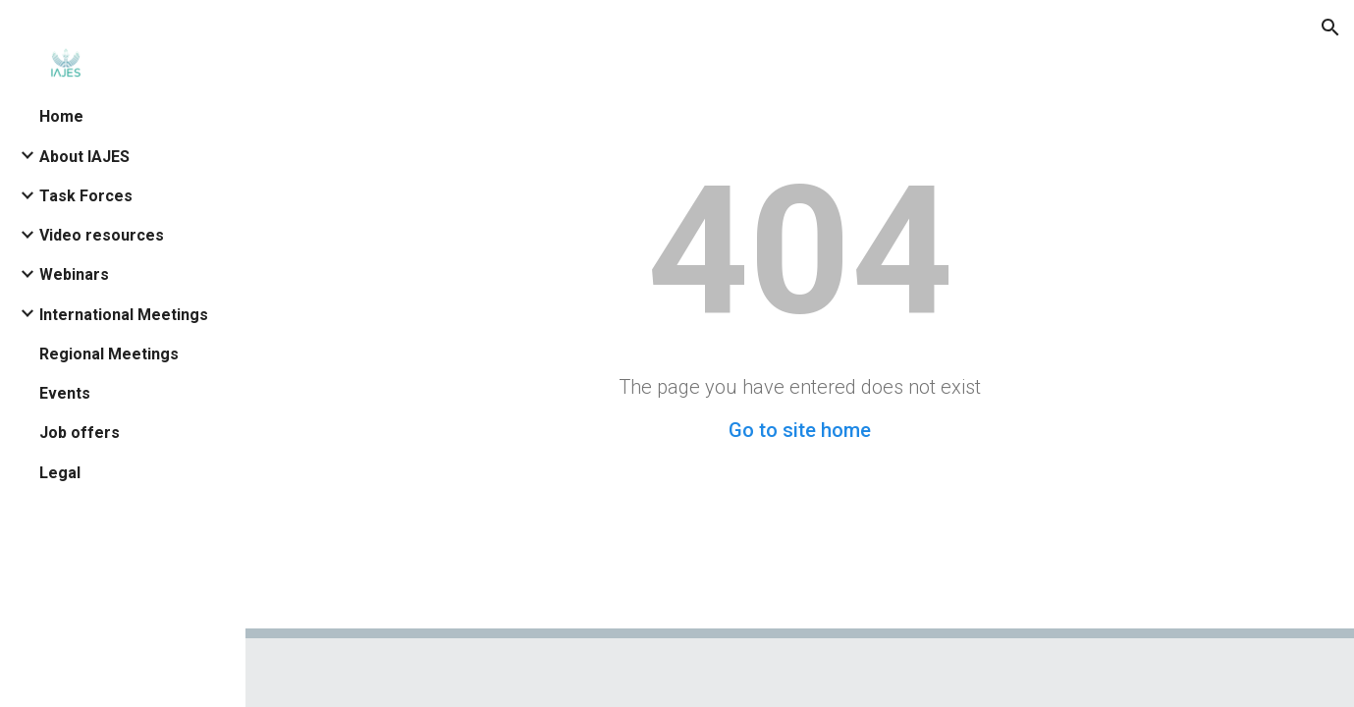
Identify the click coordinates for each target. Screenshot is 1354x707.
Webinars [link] (74, 274)
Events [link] (64, 393)
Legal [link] (60, 472)
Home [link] (61, 116)
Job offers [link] (79, 432)
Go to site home (800, 430)
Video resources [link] (101, 235)
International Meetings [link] (123, 314)
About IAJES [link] (84, 156)
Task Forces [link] (86, 196)
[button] (1330, 27)
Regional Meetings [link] (109, 354)
